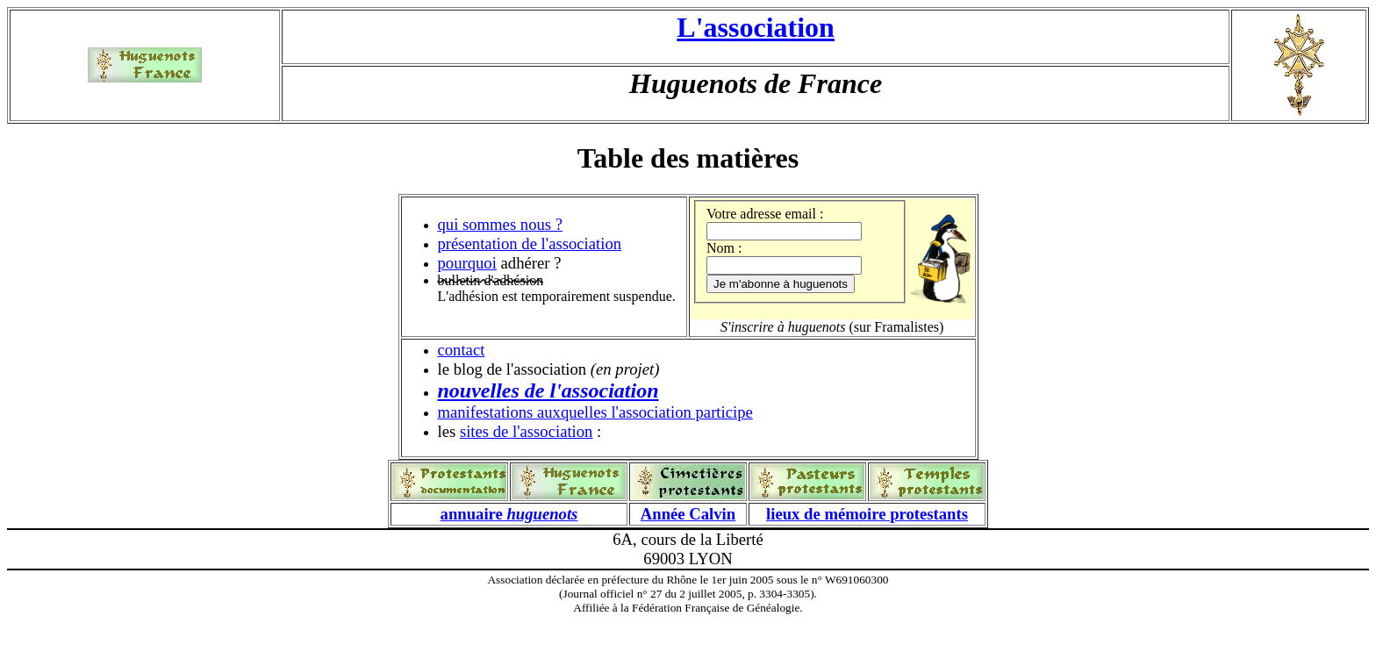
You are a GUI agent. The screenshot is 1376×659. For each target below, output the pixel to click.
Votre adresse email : (764, 213)
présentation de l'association (530, 243)
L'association (756, 27)
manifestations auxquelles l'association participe (595, 412)
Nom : (724, 247)
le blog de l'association (512, 369)
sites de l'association (526, 431)
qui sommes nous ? (500, 224)
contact (461, 349)
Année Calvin (688, 514)
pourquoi (467, 263)
